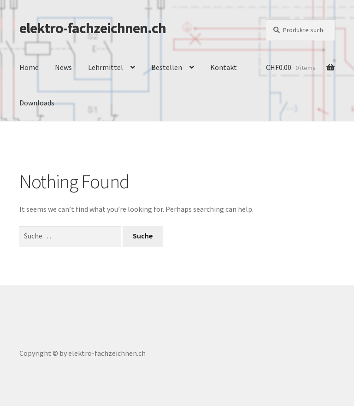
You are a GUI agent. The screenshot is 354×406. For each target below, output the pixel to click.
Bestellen (166, 67)
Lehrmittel (105, 67)
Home (29, 67)
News (63, 67)
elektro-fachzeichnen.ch (92, 28)
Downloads (36, 102)
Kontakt (223, 67)
